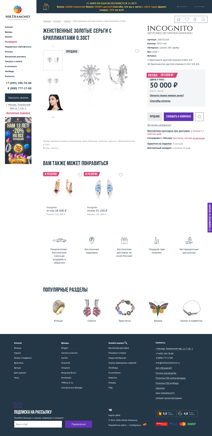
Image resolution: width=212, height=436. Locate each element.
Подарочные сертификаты (18, 46)
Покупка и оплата (13, 61)
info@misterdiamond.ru (168, 363)
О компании (11, 66)
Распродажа (11, 42)
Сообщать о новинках (178, 116)
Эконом (8, 37)
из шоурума (199, 138)
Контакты (10, 76)
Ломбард (9, 71)
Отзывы (9, 51)
